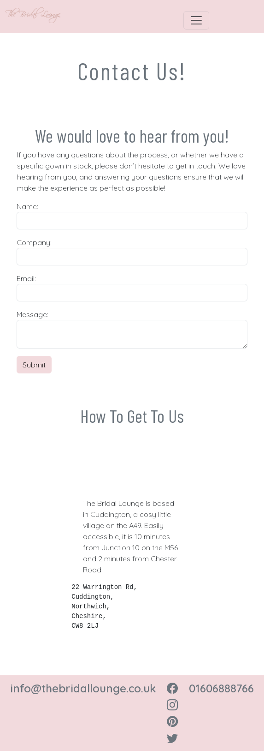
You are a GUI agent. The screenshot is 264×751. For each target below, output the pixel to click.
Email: (26, 278)
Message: (32, 314)
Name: (27, 206)
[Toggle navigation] (196, 20)
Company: (34, 242)
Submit (34, 364)
